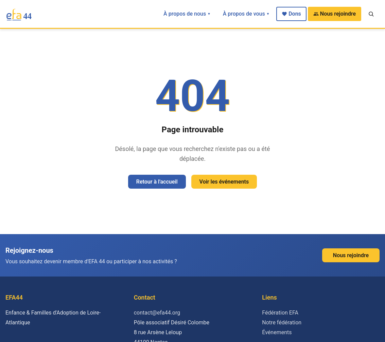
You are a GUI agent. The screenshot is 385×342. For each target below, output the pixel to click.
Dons (291, 14)
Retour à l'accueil (157, 181)
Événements (277, 332)
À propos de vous (246, 14)
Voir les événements (224, 181)
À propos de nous (187, 14)
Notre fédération (281, 322)
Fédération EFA (280, 312)
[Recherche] (371, 14)
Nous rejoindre (334, 14)
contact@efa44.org (157, 312)
